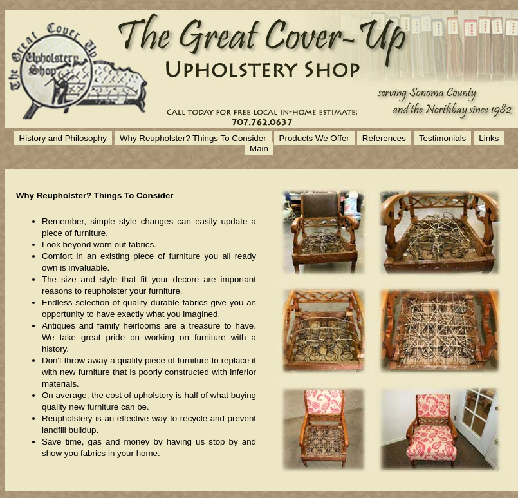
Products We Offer (314, 138)
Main (259, 148)
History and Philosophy (63, 138)
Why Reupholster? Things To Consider (193, 138)
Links (489, 138)
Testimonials (442, 138)
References (384, 138)
